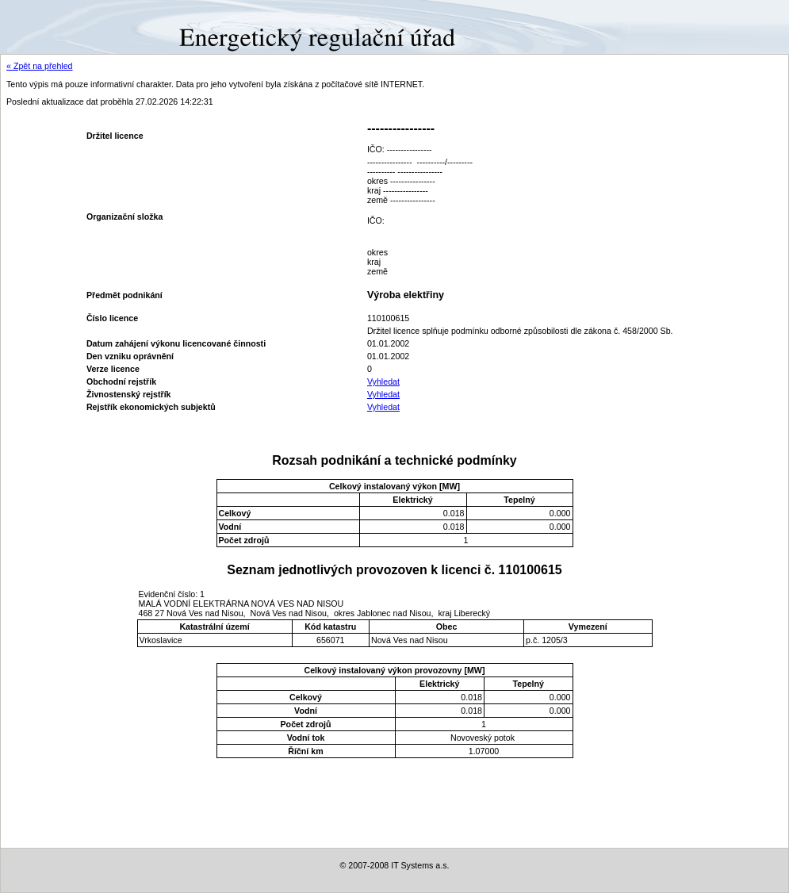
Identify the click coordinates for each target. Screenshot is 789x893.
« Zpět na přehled (39, 66)
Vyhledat (383, 381)
